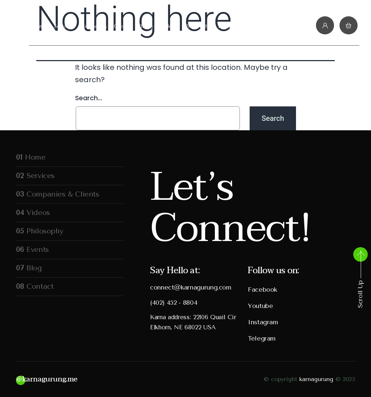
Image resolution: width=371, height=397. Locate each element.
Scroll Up (360, 279)
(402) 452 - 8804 (173, 303)
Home (39, 26)
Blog (246, 26)
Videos (169, 26)
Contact (268, 26)
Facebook (262, 289)
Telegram (262, 338)
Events (225, 26)
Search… (88, 97)
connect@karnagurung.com (191, 287)
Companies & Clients (105, 26)
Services (64, 26)
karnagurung (316, 379)
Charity (145, 26)
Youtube (260, 306)
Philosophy (197, 26)
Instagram (263, 322)
